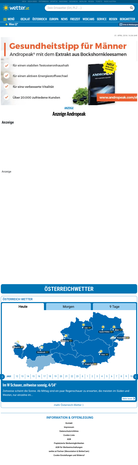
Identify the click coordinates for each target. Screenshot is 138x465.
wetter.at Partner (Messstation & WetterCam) (69, 451)
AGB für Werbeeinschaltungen (69, 447)
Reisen (91, 2)
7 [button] (116, 376)
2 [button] (92, 376)
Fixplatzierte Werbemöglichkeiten (69, 443)
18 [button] (50, 376)
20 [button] (61, 376)
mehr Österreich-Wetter (69, 405)
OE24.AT (25, 19)
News (64, 19)
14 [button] (28, 376)
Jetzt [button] (8, 376)
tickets (99, 2)
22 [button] (72, 376)
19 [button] (55, 376)
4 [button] (101, 376)
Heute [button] (22, 307)
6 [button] (111, 376)
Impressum (69, 427)
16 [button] (39, 376)
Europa (53, 19)
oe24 (24, 2)
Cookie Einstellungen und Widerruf (69, 455)
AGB (69, 439)
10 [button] (131, 376)
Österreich (44, 2)
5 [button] (106, 376)
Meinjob (83, 2)
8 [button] (121, 376)
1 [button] (87, 376)
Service (101, 19)
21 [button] (66, 376)
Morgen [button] (68, 307)
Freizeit (75, 19)
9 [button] (126, 376)
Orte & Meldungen (129, 25)
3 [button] (97, 376)
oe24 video (32, 2)
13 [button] (22, 376)
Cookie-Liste (69, 435)
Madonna (63, 2)
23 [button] (77, 376)
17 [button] (44, 376)
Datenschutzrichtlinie (69, 431)
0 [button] (82, 376)
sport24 (53, 2)
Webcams (88, 19)
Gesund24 (73, 2)
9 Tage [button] (114, 307)
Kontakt (69, 423)
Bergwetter (127, 19)
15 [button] (33, 376)
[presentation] (2, 376)
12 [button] (17, 376)
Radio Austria (110, 2)
